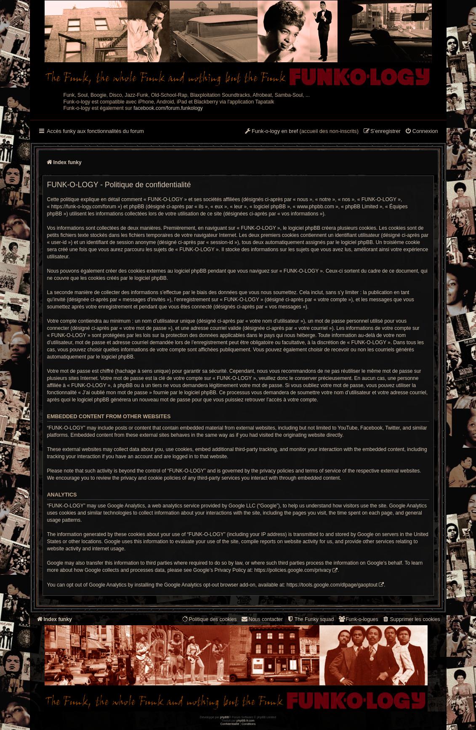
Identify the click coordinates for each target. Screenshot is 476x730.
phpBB (224, 717)
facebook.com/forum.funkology (168, 108)
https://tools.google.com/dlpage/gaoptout (332, 585)
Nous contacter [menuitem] (261, 619)
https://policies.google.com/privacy (292, 570)
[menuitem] (421, 132)
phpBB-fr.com (246, 720)
